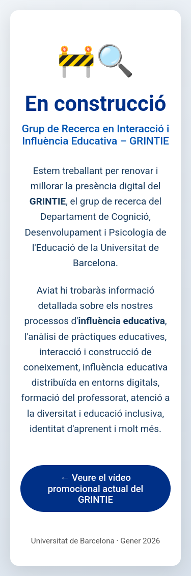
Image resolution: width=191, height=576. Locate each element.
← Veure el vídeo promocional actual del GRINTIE (96, 488)
